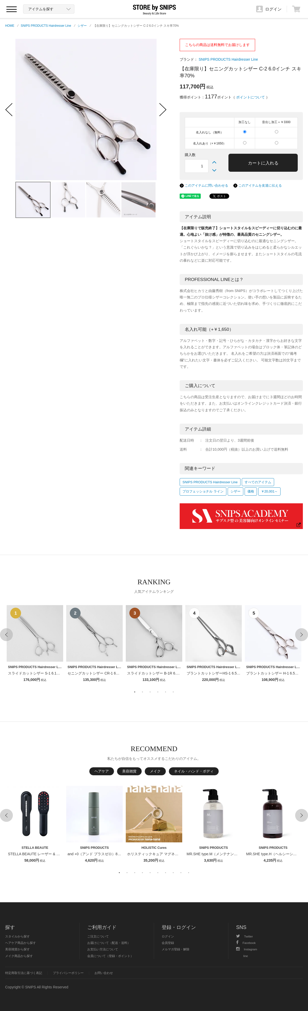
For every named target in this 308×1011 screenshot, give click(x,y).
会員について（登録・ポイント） (110, 956)
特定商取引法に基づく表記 (23, 972)
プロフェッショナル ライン (203, 491)
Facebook (246, 942)
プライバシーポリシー (68, 972)
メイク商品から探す (19, 956)
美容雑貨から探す (17, 949)
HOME (9, 26)
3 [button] (150, 692)
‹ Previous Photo (9, 109)
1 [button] (134, 692)
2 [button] (142, 692)
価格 (250, 491)
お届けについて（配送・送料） (108, 942)
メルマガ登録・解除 (175, 949)
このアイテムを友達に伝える (260, 185)
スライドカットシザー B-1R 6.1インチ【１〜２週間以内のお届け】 (181, 673)
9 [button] (181, 872)
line (245, 956)
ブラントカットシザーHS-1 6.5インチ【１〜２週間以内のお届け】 (240, 673)
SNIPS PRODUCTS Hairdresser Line (46, 26)
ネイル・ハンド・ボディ (194, 771)
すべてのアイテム (258, 482)
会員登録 (168, 942)
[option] (35, 644)
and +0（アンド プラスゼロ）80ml (95, 854)
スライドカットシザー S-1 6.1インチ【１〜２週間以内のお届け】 (61, 673)
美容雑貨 (129, 771)
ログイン (168, 936)
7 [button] (165, 872)
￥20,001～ (269, 491)
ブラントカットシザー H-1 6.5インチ (276, 673)
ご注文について (98, 936)
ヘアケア (101, 771)
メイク (155, 771)
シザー (82, 26)
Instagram (246, 949)
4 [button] (157, 692)
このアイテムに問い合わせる (206, 185)
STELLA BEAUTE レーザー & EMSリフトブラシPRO (50, 854)
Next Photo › (163, 109)
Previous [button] (6, 634)
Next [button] (301, 634)
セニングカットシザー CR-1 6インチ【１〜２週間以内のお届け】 (120, 673)
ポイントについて (250, 97)
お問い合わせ (103, 972)
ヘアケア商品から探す (20, 942)
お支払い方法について (102, 949)
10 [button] (188, 872)
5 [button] (165, 692)
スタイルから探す (17, 936)
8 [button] (173, 872)
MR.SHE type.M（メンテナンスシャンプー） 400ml (228, 854)
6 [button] (173, 692)
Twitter (244, 936)
